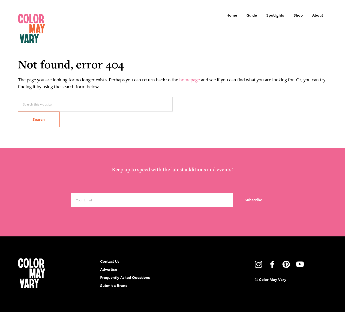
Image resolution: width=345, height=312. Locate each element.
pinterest (286, 264)
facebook (272, 264)
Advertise (108, 269)
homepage (189, 79)
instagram (258, 264)
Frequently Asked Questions (125, 277)
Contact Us (110, 261)
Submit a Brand (114, 285)
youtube (300, 264)
